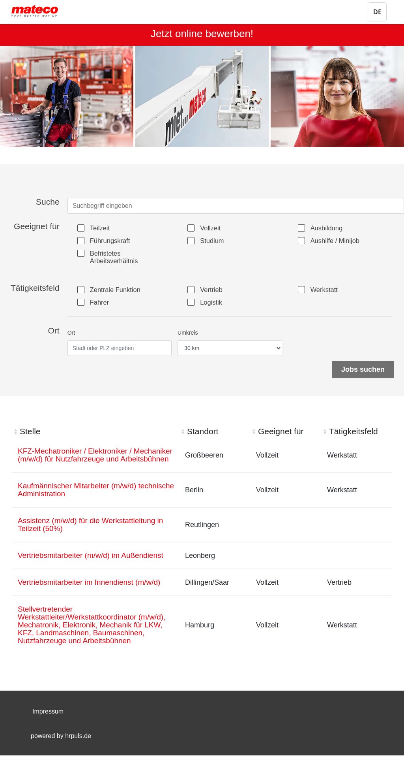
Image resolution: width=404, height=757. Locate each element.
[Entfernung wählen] (230, 350)
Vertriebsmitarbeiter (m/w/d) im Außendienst (94, 567)
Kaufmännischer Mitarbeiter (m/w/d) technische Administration (80, 500)
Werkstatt (327, 292)
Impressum (48, 713)
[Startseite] (41, 11)
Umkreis (188, 334)
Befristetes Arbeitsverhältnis (117, 258)
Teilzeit (102, 228)
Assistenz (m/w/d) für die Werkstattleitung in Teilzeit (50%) (94, 536)
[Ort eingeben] (119, 350)
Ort (71, 334)
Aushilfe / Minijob (338, 241)
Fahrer (101, 304)
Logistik (213, 304)
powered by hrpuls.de (61, 737)
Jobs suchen (363, 371)
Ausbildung (329, 228)
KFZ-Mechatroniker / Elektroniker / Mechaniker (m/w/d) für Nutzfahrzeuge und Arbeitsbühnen (92, 461)
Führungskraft (113, 241)
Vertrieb (213, 292)
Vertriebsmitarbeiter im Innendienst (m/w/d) (93, 595)
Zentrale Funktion (118, 292)
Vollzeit (212, 228)
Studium (214, 241)
